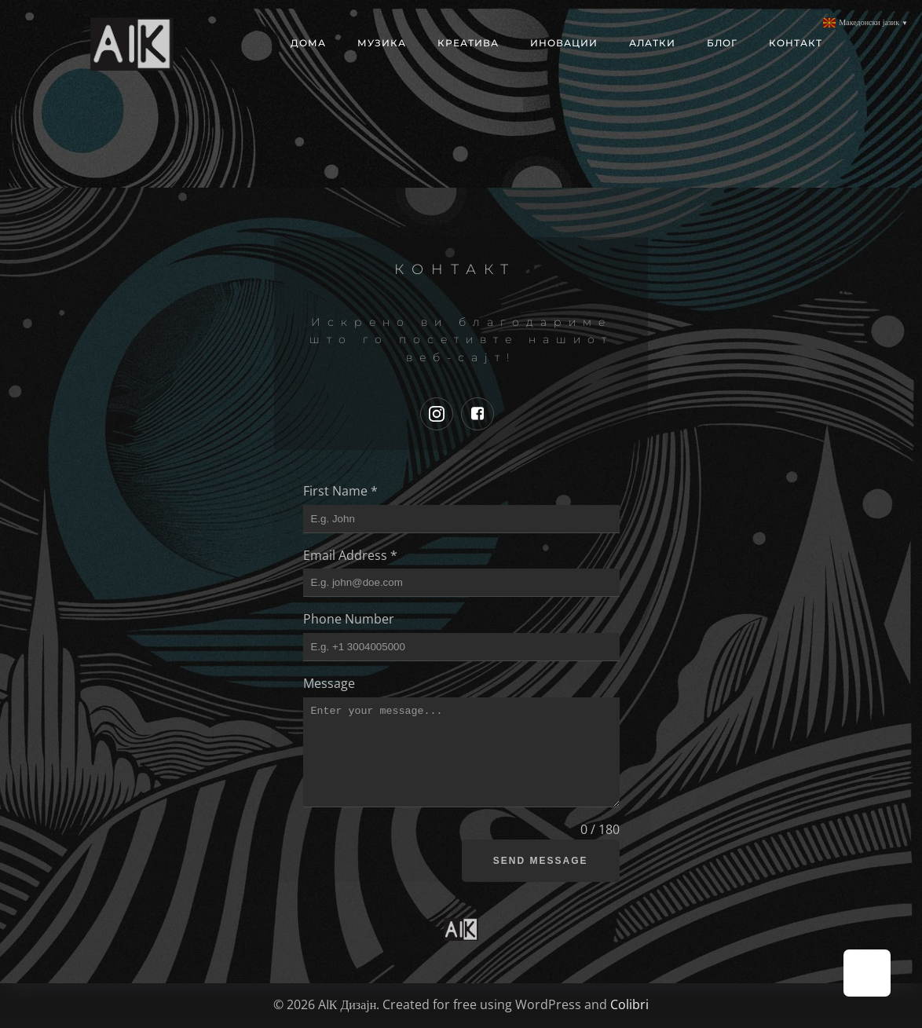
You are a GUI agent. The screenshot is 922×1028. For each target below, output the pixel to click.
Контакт (795, 43)
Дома (308, 43)
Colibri (629, 1004)
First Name (340, 490)
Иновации (564, 43)
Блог (722, 43)
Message (329, 683)
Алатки (652, 43)
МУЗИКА (381, 43)
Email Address (350, 555)
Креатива (468, 43)
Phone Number (348, 618)
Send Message (540, 860)
